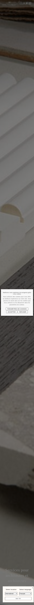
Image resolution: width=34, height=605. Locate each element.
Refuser (22, 312)
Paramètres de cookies (17, 309)
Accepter (12, 312)
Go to (18, 598)
